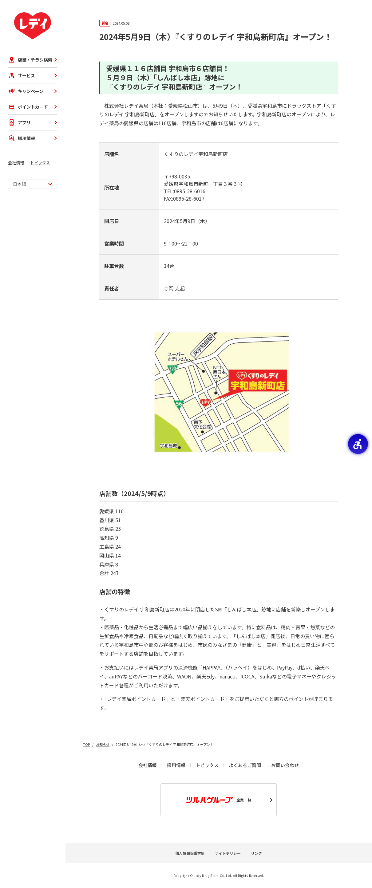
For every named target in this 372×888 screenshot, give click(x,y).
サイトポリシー (228, 853)
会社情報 (16, 163)
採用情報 (21, 138)
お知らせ (102, 744)
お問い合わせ (285, 765)
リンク (256, 853)
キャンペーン (25, 91)
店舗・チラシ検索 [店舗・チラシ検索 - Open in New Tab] (30, 59)
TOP (86, 744)
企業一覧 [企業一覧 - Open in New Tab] (218, 800)
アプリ (19, 122)
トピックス (40, 163)
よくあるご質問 (245, 765)
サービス (21, 75)
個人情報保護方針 (190, 853)
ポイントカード (28, 106)
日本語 (19, 184)
